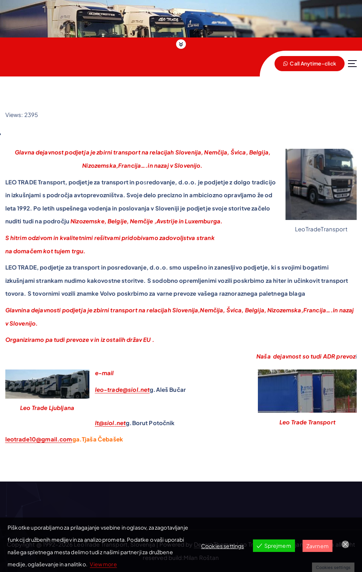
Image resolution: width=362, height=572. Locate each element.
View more (103, 564)
